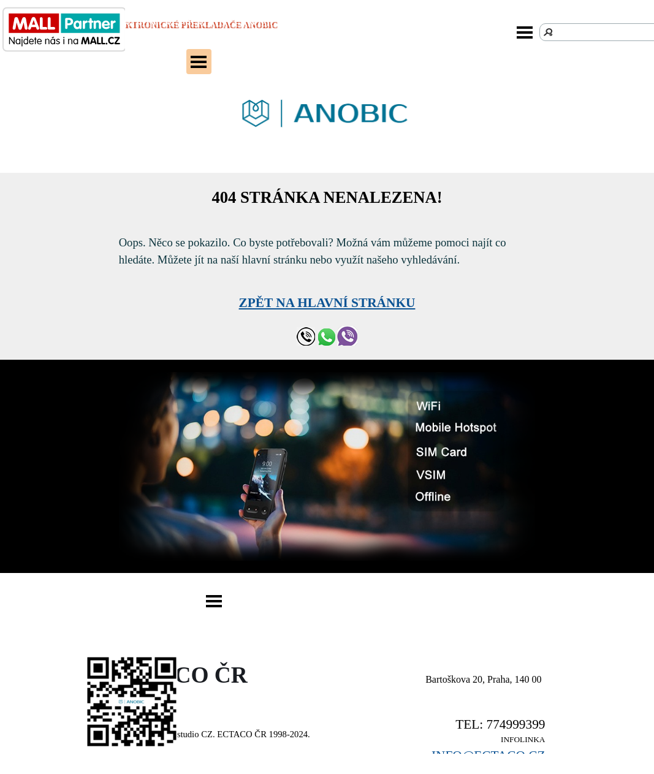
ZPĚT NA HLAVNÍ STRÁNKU (327, 302)
